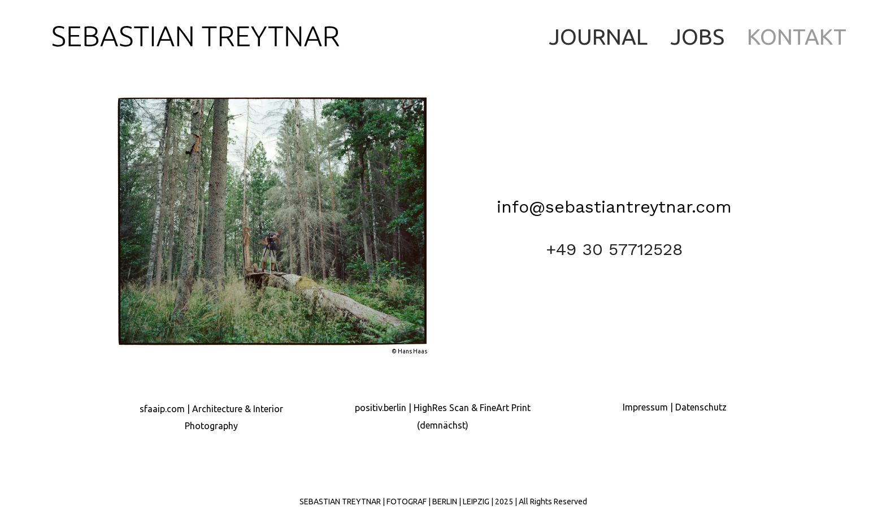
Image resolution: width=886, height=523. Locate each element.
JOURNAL (598, 36)
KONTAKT (796, 36)
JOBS (697, 36)
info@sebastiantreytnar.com (614, 207)
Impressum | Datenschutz (675, 407)
